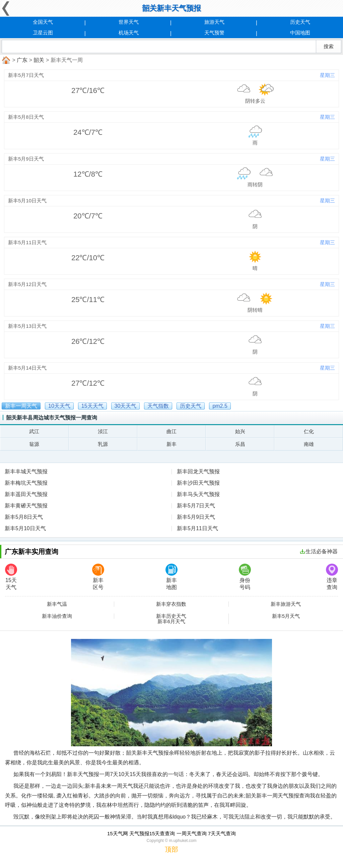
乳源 (103, 444)
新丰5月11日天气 (197, 528)
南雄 (309, 444)
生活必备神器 (319, 551)
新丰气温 (57, 604)
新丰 (171, 444)
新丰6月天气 (171, 621)
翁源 (34, 444)
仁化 (309, 431)
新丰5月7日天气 (196, 505)
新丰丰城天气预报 (26, 471)
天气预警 (214, 32)
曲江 (171, 431)
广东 (22, 60)
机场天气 (129, 32)
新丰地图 (171, 577)
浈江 (103, 431)
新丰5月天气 (286, 616)
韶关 (38, 60)
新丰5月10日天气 (25, 528)
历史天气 (300, 22)
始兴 (240, 431)
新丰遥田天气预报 (26, 494)
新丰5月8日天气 (24, 517)
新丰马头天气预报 (198, 494)
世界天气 (129, 22)
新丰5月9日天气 (196, 517)
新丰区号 (98, 577)
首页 (5, 60)
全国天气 (43, 22)
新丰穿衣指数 (171, 604)
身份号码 (245, 577)
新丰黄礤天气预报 (26, 505)
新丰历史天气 (171, 616)
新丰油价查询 (57, 616)
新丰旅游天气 (286, 604)
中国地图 (300, 32)
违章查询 (332, 577)
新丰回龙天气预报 (198, 471)
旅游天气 (214, 22)
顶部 (171, 849)
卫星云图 (43, 32)
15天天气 (11, 577)
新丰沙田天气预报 (198, 483)
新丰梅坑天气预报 (26, 483)
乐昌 (240, 444)
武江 (34, 431)
